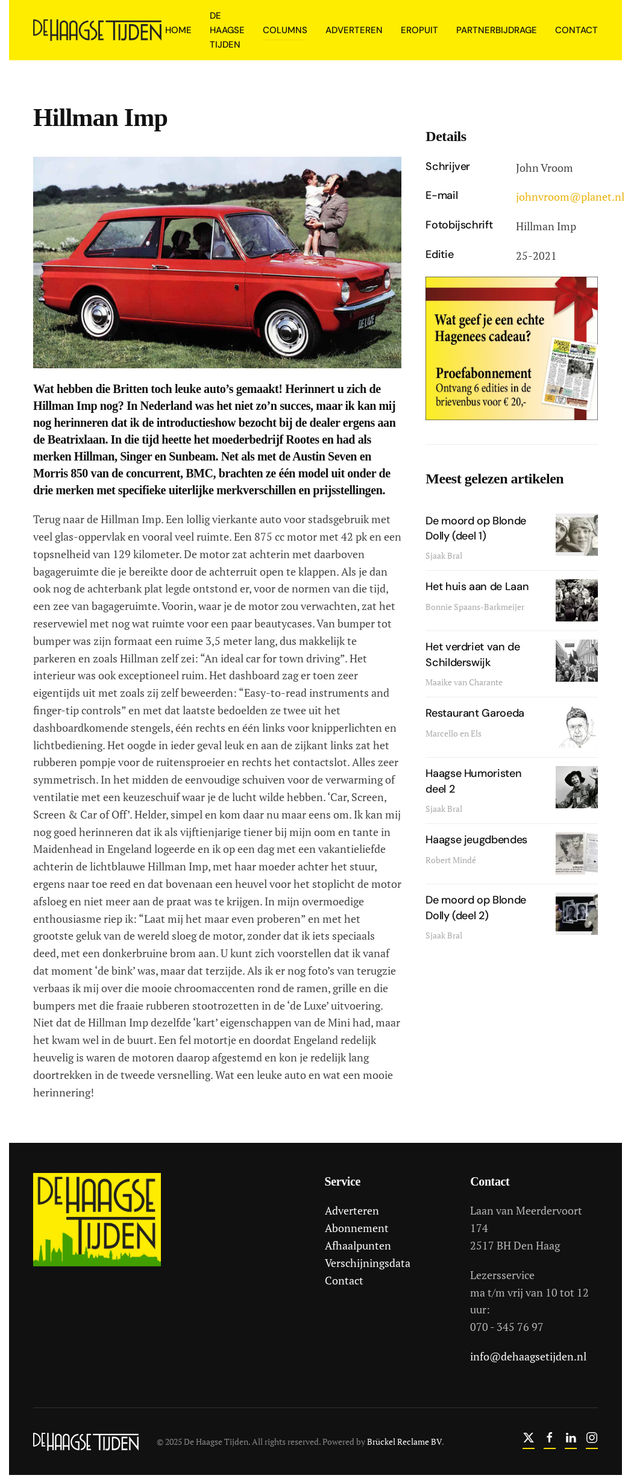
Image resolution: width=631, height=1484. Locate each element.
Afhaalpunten (356, 1245)
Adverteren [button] (354, 30)
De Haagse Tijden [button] (227, 30)
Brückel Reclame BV (402, 1441)
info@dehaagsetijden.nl (526, 1356)
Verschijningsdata (366, 1263)
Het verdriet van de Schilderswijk (472, 654)
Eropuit (419, 30)
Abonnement (355, 1228)
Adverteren (350, 1210)
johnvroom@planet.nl (570, 196)
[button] (217, 261)
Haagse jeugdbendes (476, 839)
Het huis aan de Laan (477, 586)
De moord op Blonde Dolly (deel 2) (475, 907)
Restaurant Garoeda (474, 713)
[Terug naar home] (99, 30)
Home (178, 30)
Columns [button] (285, 30)
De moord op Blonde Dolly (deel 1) (475, 528)
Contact (576, 30)
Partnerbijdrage (496, 30)
